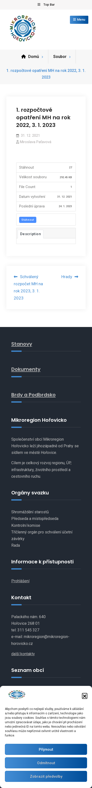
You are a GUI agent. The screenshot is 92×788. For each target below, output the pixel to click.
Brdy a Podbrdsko (33, 394)
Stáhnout (27, 219)
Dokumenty (25, 369)
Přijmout (46, 749)
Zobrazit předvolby (46, 776)
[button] (84, 695)
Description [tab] (30, 234)
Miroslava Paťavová (35, 142)
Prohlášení (20, 581)
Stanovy (21, 343)
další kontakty (23, 654)
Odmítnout (46, 763)
